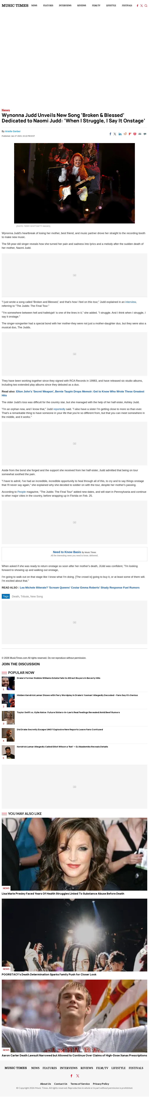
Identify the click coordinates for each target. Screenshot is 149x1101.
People (21, 491)
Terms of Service (80, 1083)
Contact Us (60, 1083)
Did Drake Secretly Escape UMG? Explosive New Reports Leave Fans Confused (60, 729)
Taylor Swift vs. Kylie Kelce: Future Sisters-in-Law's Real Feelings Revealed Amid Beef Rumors (68, 712)
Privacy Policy (101, 1083)
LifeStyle (111, 5)
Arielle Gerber (13, 131)
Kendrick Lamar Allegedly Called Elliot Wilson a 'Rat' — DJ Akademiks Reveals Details (62, 746)
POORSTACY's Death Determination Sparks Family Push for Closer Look (49, 974)
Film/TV (96, 5)
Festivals (127, 5)
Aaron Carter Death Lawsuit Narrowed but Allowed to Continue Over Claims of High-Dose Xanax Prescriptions (74, 1055)
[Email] (140, 134)
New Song (36, 596)
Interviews (65, 5)
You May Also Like (25, 814)
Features (48, 5)
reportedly (59, 409)
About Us (45, 1083)
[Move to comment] (145, 134)
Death (15, 596)
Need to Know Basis (67, 552)
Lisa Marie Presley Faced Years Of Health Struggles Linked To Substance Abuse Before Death (63, 893)
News (34, 5)
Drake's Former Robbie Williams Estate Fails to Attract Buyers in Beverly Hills (58, 678)
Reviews (81, 5)
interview (130, 301)
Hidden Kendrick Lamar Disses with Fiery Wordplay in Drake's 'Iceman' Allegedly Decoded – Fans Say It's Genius (77, 695)
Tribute (25, 596)
